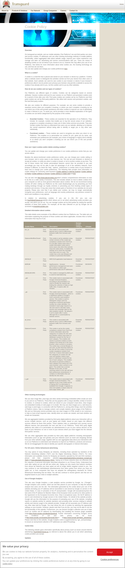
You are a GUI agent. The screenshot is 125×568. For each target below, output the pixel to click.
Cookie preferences (110, 559)
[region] (62, 555)
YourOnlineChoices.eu (34, 200)
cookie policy (7, 563)
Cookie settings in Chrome (41, 174)
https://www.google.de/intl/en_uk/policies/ (77, 518)
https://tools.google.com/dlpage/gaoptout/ (43, 513)
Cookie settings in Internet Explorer (68, 172)
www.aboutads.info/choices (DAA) (42, 460)
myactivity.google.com (40, 206)
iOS (74, 174)
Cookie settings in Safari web (60, 174)
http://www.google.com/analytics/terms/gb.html (42, 518)
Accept (110, 552)
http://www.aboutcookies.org (47, 178)
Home (122, 4)
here (65, 69)
